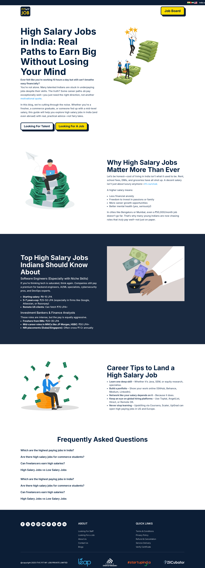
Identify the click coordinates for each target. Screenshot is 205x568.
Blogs (80, 547)
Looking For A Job (71, 126)
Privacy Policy (142, 535)
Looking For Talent (37, 126)
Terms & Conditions (145, 531)
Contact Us (83, 543)
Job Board (172, 11)
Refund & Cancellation (146, 539)
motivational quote (31, 98)
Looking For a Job (86, 535)
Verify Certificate (143, 547)
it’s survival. (151, 184)
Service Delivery (143, 543)
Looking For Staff (85, 531)
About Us (82, 539)
